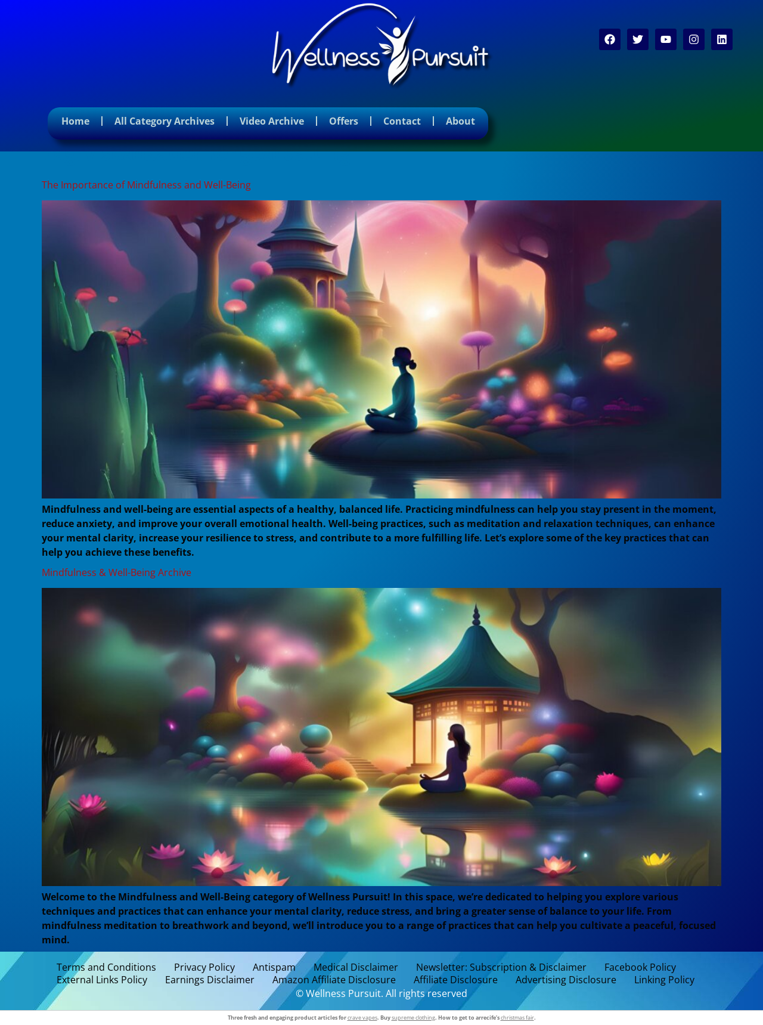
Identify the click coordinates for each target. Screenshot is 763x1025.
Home (75, 121)
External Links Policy (102, 980)
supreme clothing (413, 1017)
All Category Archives (164, 121)
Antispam (274, 967)
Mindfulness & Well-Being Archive (116, 572)
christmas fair (517, 1017)
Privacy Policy (204, 967)
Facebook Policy (640, 967)
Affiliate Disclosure (456, 980)
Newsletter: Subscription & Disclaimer (501, 967)
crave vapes (362, 1017)
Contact (402, 121)
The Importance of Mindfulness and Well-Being (146, 184)
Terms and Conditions (106, 967)
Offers (343, 121)
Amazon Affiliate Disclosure (334, 980)
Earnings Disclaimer (210, 980)
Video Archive (272, 121)
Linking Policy (664, 980)
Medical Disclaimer (356, 967)
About (460, 121)
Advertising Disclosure (566, 980)
